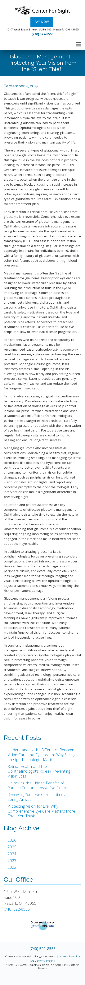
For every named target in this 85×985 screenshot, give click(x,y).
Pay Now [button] (41, 22)
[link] (42, 10)
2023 (12, 860)
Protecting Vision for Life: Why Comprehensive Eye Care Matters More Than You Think (41, 811)
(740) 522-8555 (42, 34)
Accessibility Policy (69, 956)
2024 (12, 853)
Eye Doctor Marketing (42, 960)
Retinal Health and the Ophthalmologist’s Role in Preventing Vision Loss (39, 771)
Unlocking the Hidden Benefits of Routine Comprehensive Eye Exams (38, 785)
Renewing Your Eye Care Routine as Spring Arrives (38, 797)
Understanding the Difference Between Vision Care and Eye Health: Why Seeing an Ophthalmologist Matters (42, 754)
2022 (12, 867)
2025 (12, 846)
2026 (12, 840)
